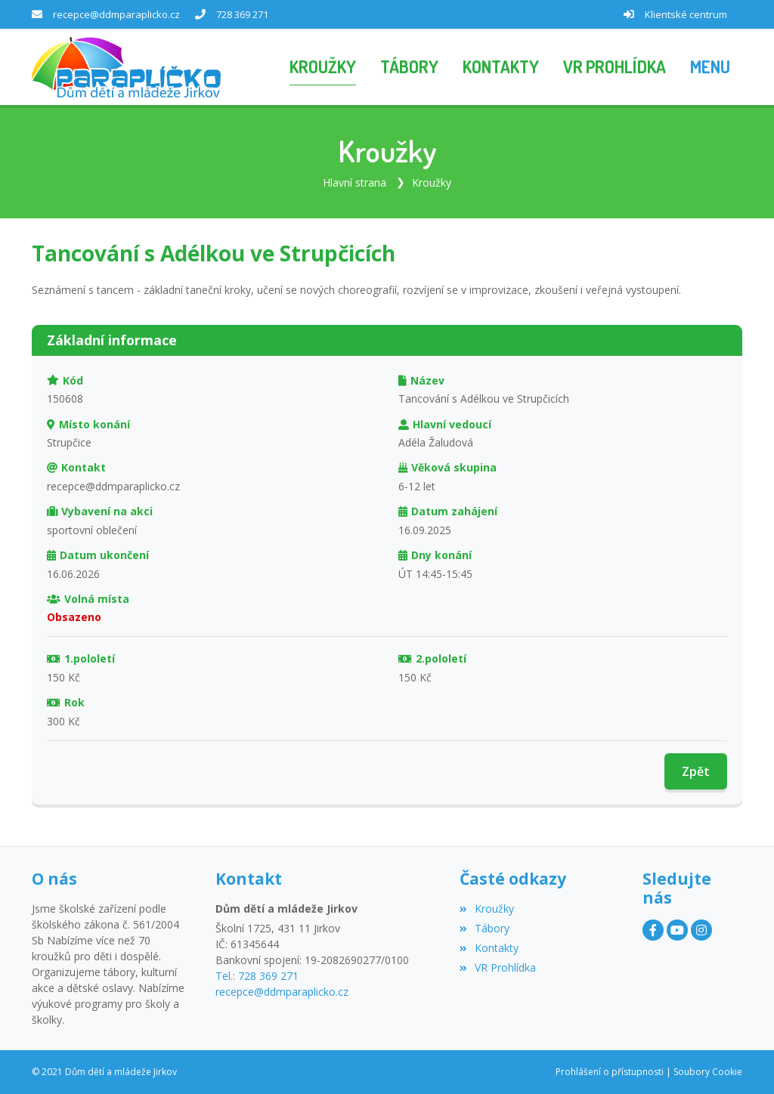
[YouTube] (677, 930)
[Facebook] (653, 930)
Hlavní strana (354, 182)
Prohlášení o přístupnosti (610, 1071)
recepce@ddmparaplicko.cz (116, 14)
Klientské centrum (686, 14)
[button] (710, 67)
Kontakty (489, 948)
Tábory (484, 928)
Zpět (696, 771)
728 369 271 (242, 14)
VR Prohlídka (498, 967)
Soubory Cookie (707, 1071)
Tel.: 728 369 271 (257, 976)
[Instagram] (701, 930)
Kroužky (431, 182)
